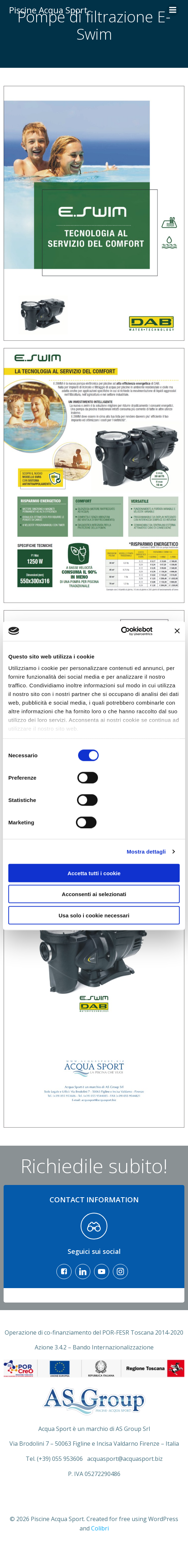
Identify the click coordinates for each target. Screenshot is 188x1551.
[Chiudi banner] (177, 631)
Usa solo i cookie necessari (94, 915)
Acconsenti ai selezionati (94, 894)
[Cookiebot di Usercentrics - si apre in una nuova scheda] (121, 631)
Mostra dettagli (146, 851)
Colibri (100, 1528)
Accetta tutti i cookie (94, 873)
